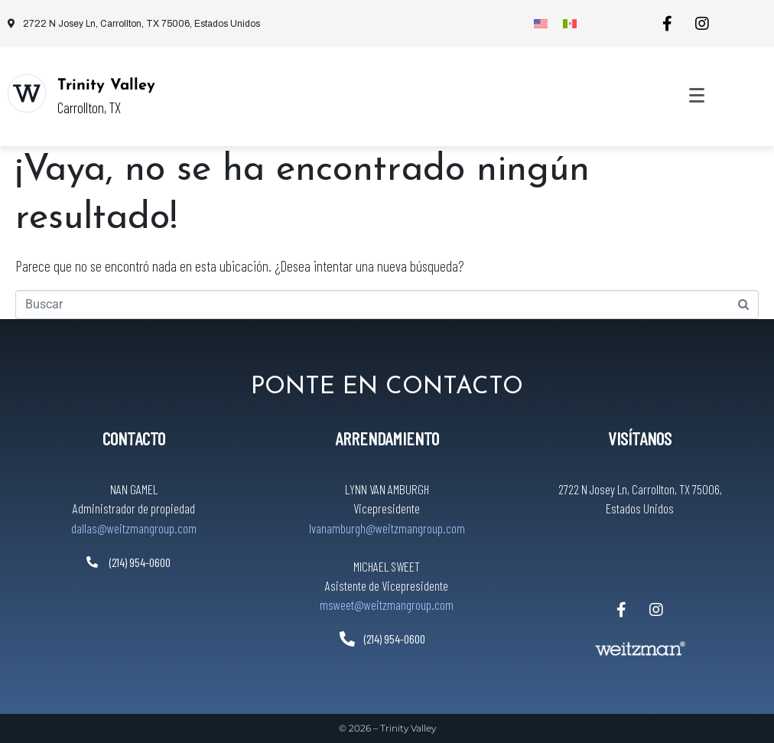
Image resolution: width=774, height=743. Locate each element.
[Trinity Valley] (27, 93)
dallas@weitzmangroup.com (134, 528)
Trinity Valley (106, 85)
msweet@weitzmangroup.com (387, 604)
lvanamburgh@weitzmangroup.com (387, 528)
